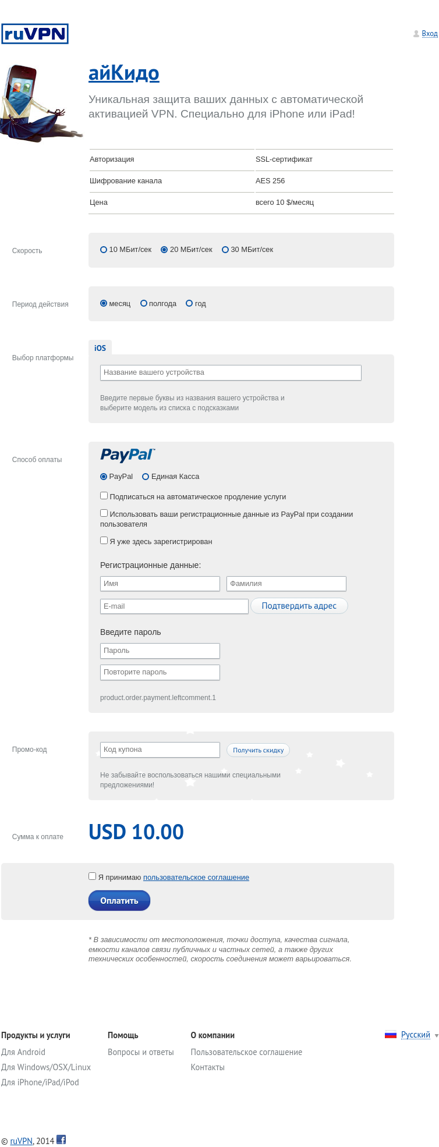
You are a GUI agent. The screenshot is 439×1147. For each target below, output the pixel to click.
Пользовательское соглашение (247, 1051)
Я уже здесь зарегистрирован (156, 541)
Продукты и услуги (35, 1035)
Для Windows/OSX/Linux (46, 1067)
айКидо (124, 72)
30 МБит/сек (252, 249)
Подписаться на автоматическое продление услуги (193, 496)
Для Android (23, 1051)
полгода (162, 303)
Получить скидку (258, 749)
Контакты (208, 1067)
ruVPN (21, 1140)
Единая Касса (174, 476)
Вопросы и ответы (141, 1051)
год (200, 303)
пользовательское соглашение (196, 877)
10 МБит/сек (130, 249)
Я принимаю (115, 877)
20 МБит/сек (191, 249)
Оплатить (119, 900)
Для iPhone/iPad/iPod (40, 1082)
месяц (120, 303)
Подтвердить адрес (299, 605)
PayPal (120, 476)
